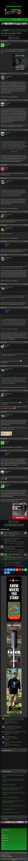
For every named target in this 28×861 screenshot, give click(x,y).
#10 (26, 254)
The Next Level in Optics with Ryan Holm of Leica (13, 805)
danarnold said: (5, 399)
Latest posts (6, 715)
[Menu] (2, 19)
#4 (26, 129)
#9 (26, 241)
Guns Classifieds (20, 541)
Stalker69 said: (5, 264)
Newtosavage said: (6, 351)
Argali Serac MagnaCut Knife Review (10, 812)
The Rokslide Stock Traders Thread (13, 726)
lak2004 (5, 533)
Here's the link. (4, 49)
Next (17, 38)
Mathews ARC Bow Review (8, 784)
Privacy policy (5, 840)
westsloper (4, 35)
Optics (6, 723)
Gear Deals (17, 533)
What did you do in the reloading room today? (15, 731)
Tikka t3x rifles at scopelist (11, 532)
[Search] (26, 19)
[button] (14, 832)
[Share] (25, 41)
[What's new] (23, 19)
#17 (26, 438)
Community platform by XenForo (14, 852)
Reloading (7, 734)
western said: (4, 293)
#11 (26, 284)
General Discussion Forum (10, 729)
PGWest (6, 557)
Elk (5, 746)
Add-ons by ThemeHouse (6, 856)
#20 (26, 482)
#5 (26, 164)
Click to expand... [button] (14, 151)
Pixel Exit (8, 854)
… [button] (11, 38)
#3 (26, 100)
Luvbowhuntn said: (6, 139)
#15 (26, 390)
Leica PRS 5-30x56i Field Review (10, 797)
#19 (26, 468)
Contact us (4, 835)
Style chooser (5, 830)
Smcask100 (6, 549)
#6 (26, 178)
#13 (26, 342)
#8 (26, 225)
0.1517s (20, 858)
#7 (26, 211)
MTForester (6, 541)
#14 (26, 366)
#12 (26, 307)
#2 (26, 73)
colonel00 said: (5, 187)
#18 (26, 450)
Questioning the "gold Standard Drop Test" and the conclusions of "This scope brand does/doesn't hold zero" (14, 720)
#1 (26, 41)
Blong (5, 563)
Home (3, 845)
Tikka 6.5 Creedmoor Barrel (14, 562)
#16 (26, 411)
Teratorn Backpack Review (8, 809)
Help (3, 843)
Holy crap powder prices (10, 736)
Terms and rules (5, 837)
